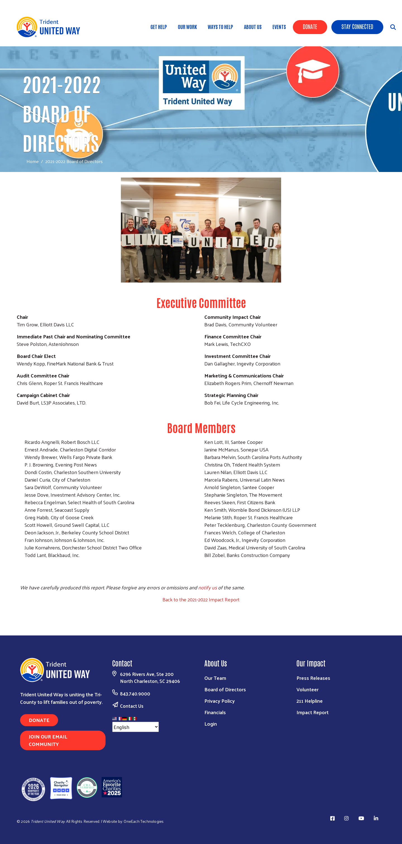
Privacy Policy (219, 700)
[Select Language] (135, 727)
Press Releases (313, 677)
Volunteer (307, 689)
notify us (207, 587)
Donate (310, 26)
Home (33, 161)
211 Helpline (309, 700)
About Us (253, 26)
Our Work (187, 26)
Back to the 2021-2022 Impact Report (201, 599)
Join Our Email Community (48, 740)
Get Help (158, 26)
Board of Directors (225, 689)
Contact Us (131, 706)
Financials (215, 712)
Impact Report (312, 712)
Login (210, 723)
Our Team (215, 677)
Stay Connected (357, 26)
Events (279, 26)
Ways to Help (220, 26)
